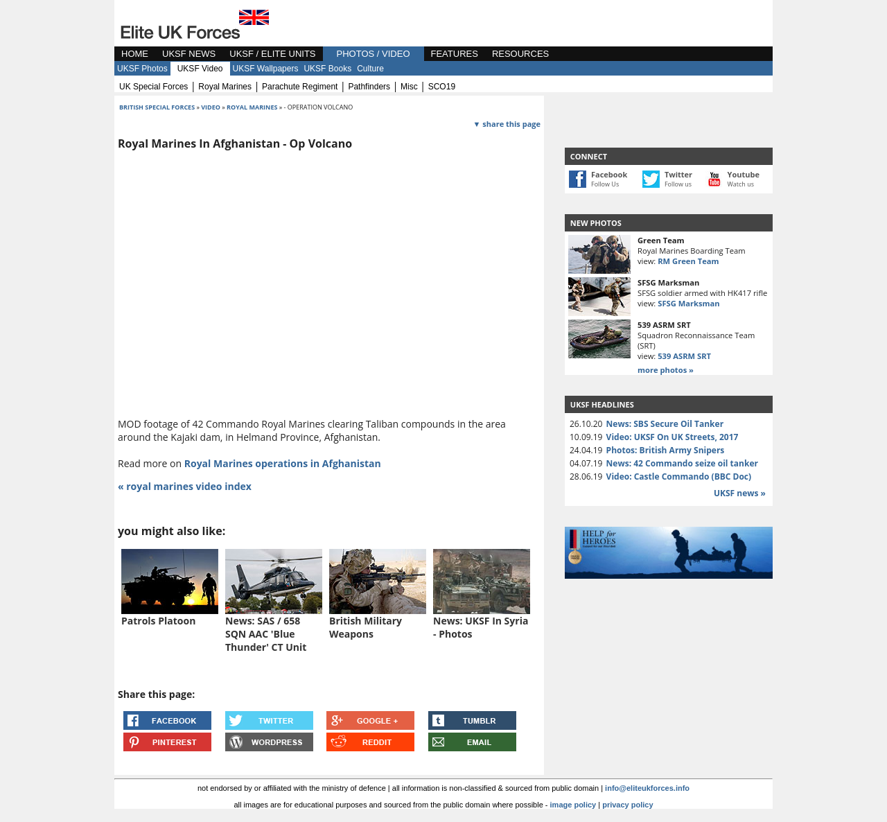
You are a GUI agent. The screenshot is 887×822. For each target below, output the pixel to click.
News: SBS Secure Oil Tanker (665, 424)
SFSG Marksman (688, 303)
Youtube (743, 174)
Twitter (678, 174)
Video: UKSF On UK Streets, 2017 (672, 437)
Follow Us (605, 184)
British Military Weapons (365, 627)
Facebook (609, 174)
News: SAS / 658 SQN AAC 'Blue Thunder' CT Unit (265, 634)
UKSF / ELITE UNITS (272, 54)
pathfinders (369, 86)
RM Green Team (688, 261)
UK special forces (153, 86)
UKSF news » (740, 493)
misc (409, 86)
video (210, 107)
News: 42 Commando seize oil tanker (682, 463)
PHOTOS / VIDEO (373, 54)
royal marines (225, 86)
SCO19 (441, 86)
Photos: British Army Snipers (665, 450)
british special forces (157, 107)
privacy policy (627, 805)
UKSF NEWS (189, 54)
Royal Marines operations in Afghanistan (282, 463)
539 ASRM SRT (684, 356)
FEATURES (454, 54)
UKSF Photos (142, 68)
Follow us (678, 184)
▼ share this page (507, 124)
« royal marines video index (185, 486)
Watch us (741, 184)
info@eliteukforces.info (647, 788)
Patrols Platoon (158, 620)
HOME (134, 54)
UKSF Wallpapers (266, 68)
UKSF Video (200, 68)
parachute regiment (299, 86)
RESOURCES (520, 54)
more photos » (666, 370)
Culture (370, 68)
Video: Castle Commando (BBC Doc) (678, 476)
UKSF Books (327, 68)
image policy (573, 805)
